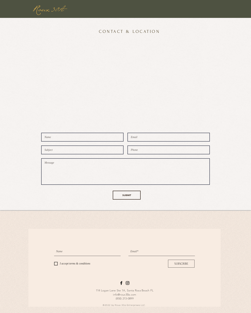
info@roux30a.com (124, 294)
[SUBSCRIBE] (181, 264)
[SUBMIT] (127, 195)
